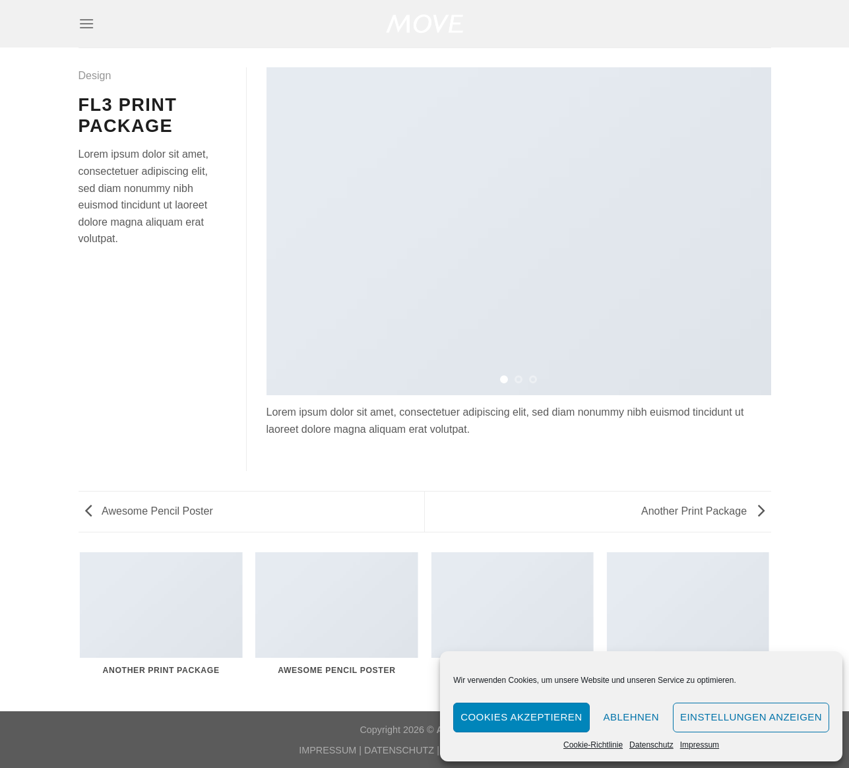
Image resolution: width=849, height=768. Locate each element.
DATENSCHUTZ (399, 750)
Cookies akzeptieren (521, 716)
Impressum (699, 745)
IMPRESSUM (327, 750)
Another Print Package (703, 511)
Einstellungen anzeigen (751, 716)
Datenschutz (651, 745)
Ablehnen (631, 716)
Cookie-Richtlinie (593, 745)
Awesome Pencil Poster (149, 511)
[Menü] (86, 23)
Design (95, 75)
